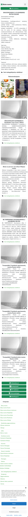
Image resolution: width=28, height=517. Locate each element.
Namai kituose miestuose (7, 453)
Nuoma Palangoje (5, 445)
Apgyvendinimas (5, 476)
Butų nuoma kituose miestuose (8, 410)
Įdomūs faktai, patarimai (7, 481)
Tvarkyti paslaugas (13, 499)
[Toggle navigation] (25, 4)
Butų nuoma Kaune (5, 407)
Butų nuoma (4, 405)
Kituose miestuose (5, 425)
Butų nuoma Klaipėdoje (7, 412)
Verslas (2, 483)
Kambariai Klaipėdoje (6, 438)
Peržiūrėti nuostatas (14, 511)
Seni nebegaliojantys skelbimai (12, 143)
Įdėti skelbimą (14, 8)
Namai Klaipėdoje (5, 455)
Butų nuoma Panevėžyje (7, 415)
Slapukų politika (9, 515)
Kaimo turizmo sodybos (7, 463)
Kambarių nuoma (5, 436)
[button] (26, 487)
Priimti (14, 503)
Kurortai (3, 443)
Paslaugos (3, 458)
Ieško (2, 430)
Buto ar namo (4, 433)
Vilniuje (2, 427)
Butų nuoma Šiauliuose (6, 417)
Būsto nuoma (6, 4)
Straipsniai (3, 474)
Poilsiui (3, 461)
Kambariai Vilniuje (5, 440)
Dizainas (3, 479)
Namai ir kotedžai (5, 451)
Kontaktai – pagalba (18, 515)
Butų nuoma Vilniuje (6, 420)
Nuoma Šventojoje (5, 448)
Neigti (14, 507)
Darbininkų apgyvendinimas (8, 423)
